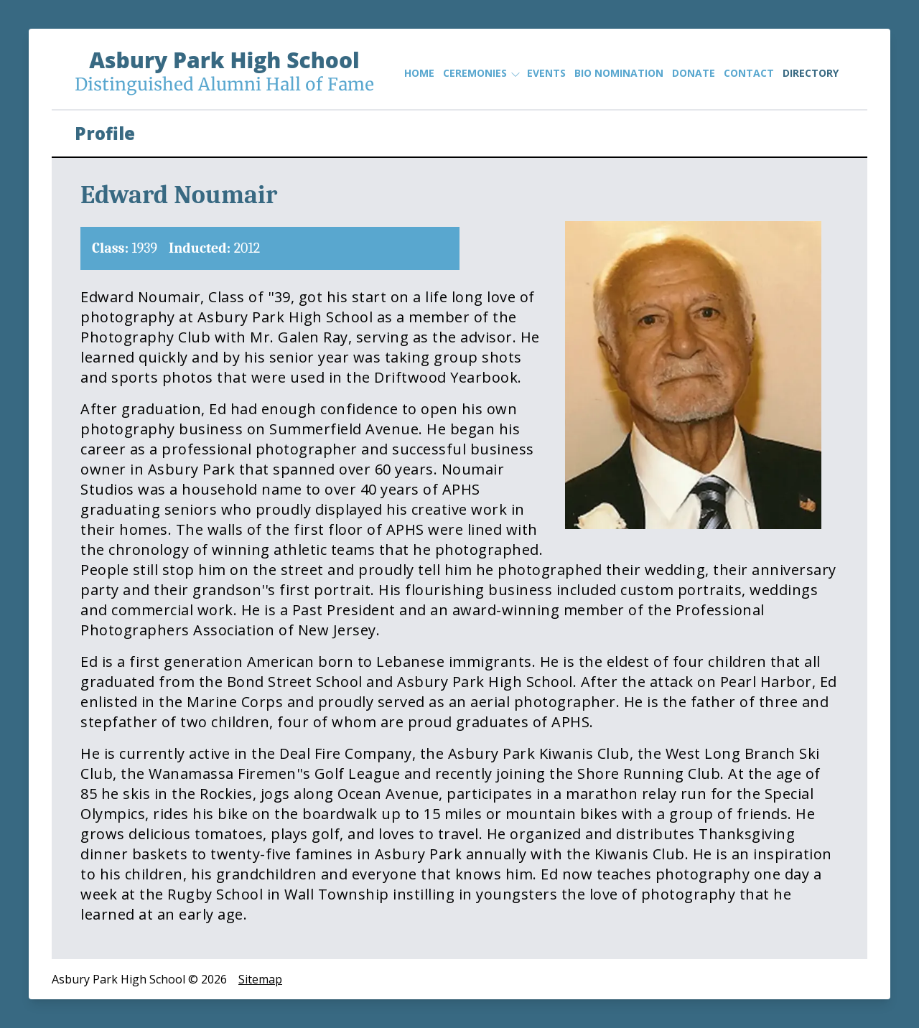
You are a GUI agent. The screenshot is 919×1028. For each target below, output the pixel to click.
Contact (749, 73)
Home (419, 73)
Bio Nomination (618, 73)
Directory (811, 73)
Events (546, 73)
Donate (693, 73)
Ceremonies (480, 73)
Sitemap (260, 979)
